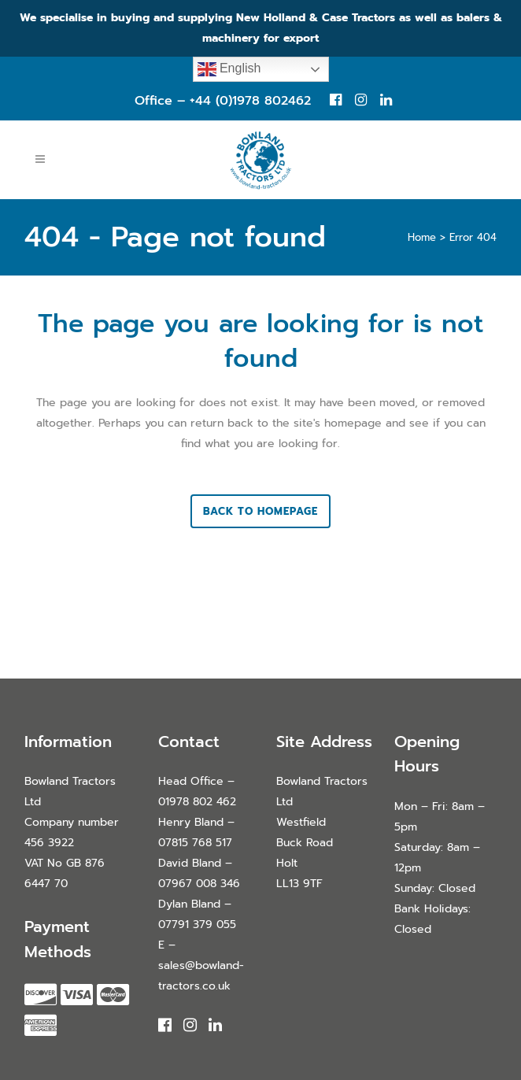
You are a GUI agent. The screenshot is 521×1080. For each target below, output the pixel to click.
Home (422, 237)
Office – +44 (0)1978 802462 (223, 100)
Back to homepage (260, 511)
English (229, 69)
